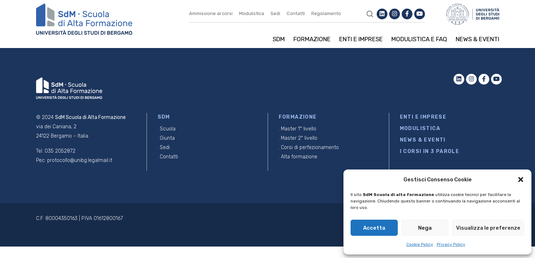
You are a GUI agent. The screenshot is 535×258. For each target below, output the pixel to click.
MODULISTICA (420, 128)
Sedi (275, 13)
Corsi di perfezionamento (310, 147)
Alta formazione (299, 157)
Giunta (167, 138)
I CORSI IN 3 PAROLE (430, 151)
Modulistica (251, 13)
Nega (425, 228)
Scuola (167, 129)
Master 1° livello (298, 129)
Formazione (312, 39)
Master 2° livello (299, 138)
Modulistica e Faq (419, 39)
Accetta (374, 228)
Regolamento (326, 13)
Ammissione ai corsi (211, 13)
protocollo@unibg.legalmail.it (79, 160)
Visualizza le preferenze (488, 228)
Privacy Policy (451, 244)
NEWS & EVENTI (423, 140)
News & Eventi (477, 39)
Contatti (296, 13)
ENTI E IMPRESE (423, 117)
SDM (279, 39)
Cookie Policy (419, 244)
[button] (520, 179)
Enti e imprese (361, 39)
